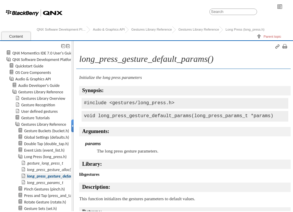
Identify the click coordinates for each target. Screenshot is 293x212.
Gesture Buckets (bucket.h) (46, 130)
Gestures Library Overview (43, 98)
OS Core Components (33, 72)
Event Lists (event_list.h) (44, 150)
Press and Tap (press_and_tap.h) (51, 195)
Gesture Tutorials (35, 117)
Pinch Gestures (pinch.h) (44, 189)
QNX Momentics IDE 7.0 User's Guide (43, 53)
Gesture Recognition (38, 104)
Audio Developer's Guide (39, 85)
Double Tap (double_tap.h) (46, 143)
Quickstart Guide (29, 66)
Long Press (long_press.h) (245, 29)
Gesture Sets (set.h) (40, 208)
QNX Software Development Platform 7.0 (62, 29)
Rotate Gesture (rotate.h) (45, 202)
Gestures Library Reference (151, 29)
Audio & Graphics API (109, 29)
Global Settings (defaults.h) (46, 137)
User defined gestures (39, 111)
